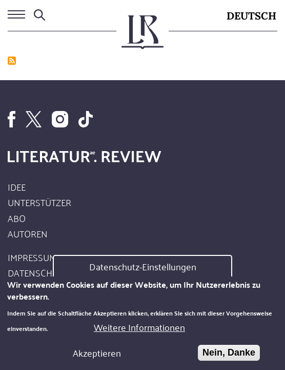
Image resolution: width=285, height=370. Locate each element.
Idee (17, 186)
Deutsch (251, 15)
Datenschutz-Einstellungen (142, 270)
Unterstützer (39, 202)
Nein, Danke (228, 355)
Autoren (28, 233)
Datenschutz (38, 272)
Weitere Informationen (139, 330)
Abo (17, 218)
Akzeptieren (97, 356)
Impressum (32, 257)
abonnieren (12, 61)
